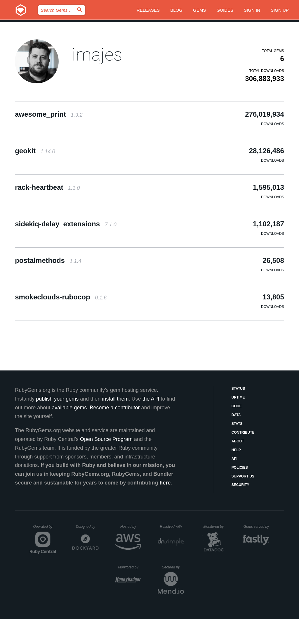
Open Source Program (106, 439)
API (234, 459)
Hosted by (130, 527)
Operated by (44, 529)
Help (236, 450)
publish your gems (57, 399)
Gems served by (257, 527)
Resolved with (172, 527)
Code (237, 406)
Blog (176, 10)
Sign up (280, 10)
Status (238, 389)
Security (240, 485)
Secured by (173, 567)
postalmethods (48, 260)
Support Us (243, 476)
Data (236, 415)
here (165, 483)
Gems (199, 10)
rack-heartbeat (47, 187)
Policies (240, 467)
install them (115, 399)
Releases (148, 10)
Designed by (87, 527)
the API (150, 399)
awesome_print (48, 114)
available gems (69, 408)
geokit (35, 151)
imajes (97, 54)
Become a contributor (115, 408)
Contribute (243, 432)
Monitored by (215, 527)
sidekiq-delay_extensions (66, 224)
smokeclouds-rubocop (61, 297)
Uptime (238, 397)
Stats (237, 424)
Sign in (252, 10)
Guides (224, 10)
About (238, 441)
